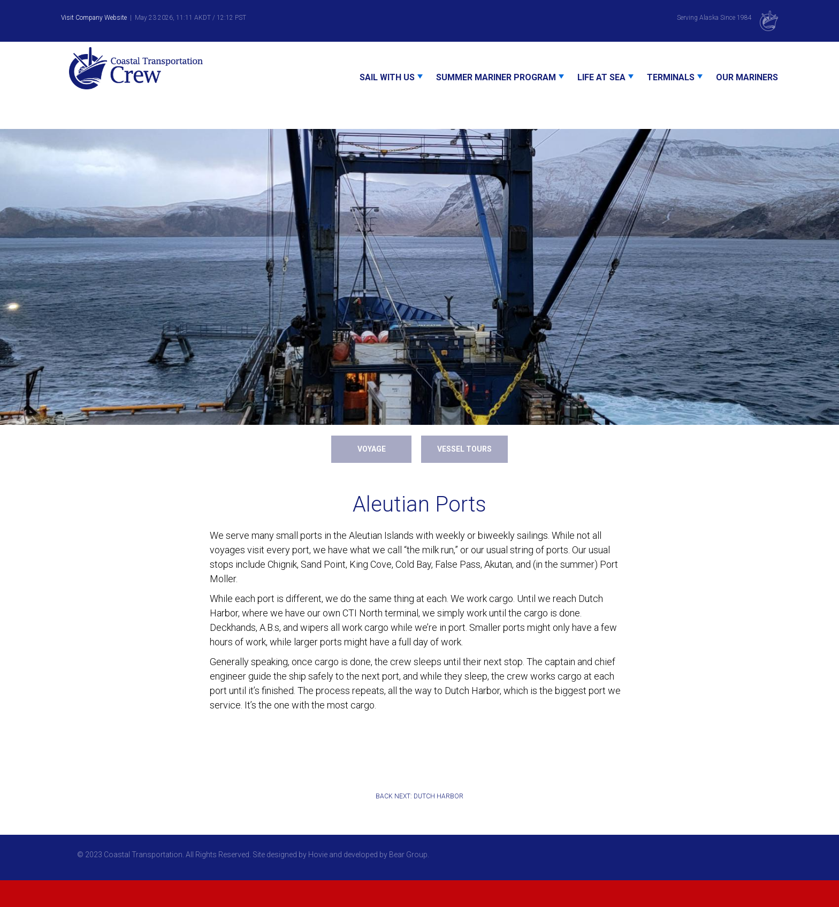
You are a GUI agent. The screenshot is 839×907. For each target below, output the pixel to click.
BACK (384, 796)
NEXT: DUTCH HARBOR (428, 796)
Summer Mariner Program (496, 77)
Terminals (671, 77)
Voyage (371, 449)
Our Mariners (747, 77)
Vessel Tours (464, 449)
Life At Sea (601, 77)
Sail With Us (387, 77)
